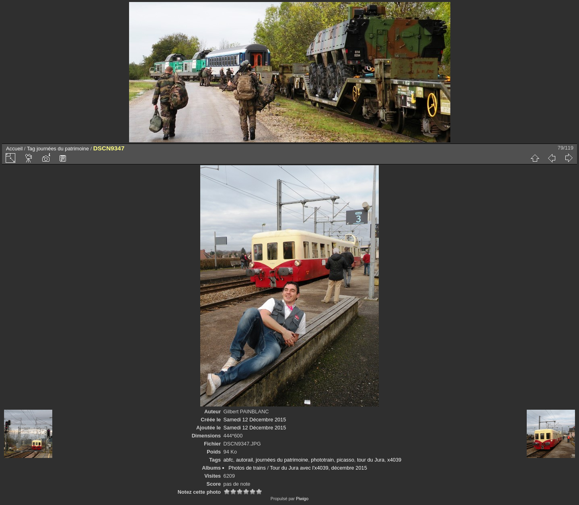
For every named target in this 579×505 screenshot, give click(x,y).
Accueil (14, 149)
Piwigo (302, 498)
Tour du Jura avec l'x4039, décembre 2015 (318, 468)
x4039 (394, 460)
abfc (228, 460)
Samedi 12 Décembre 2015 (255, 420)
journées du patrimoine (63, 149)
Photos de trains (246, 468)
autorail (244, 460)
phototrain (322, 460)
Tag (31, 149)
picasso (345, 460)
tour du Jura (370, 460)
